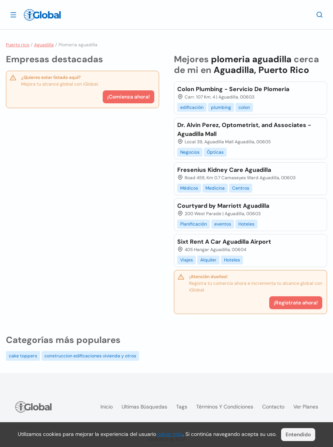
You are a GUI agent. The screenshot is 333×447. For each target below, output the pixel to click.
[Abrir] (13, 14)
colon (244, 107)
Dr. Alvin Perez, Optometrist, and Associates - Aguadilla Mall (244, 129)
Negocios (190, 152)
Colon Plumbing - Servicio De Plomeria (233, 89)
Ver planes (305, 406)
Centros (240, 188)
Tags (181, 406)
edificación (192, 107)
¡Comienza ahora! (128, 96)
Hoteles (246, 224)
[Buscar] (319, 14)
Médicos (189, 188)
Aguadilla (44, 45)
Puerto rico (17, 45)
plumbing (221, 107)
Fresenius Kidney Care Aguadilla (224, 170)
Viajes (186, 260)
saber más (170, 434)
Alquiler (208, 260)
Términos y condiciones (224, 406)
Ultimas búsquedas (144, 406)
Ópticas (215, 152)
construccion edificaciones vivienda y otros (90, 356)
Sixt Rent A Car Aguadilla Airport (224, 242)
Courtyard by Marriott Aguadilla (223, 206)
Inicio (106, 406)
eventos (222, 224)
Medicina (215, 188)
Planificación (193, 224)
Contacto (273, 406)
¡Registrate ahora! (296, 302)
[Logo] (42, 14)
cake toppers (23, 356)
